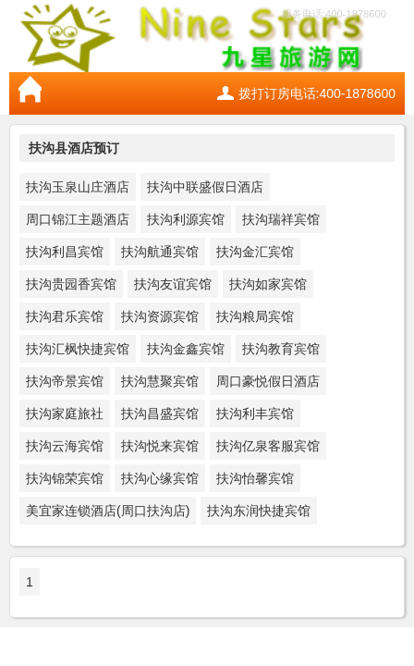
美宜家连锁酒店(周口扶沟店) (107, 510)
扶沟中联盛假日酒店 (205, 186)
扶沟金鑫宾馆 (186, 348)
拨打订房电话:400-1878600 (317, 93)
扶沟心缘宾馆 (160, 478)
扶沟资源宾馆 (160, 316)
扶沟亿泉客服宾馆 (268, 445)
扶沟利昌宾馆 (65, 251)
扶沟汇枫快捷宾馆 (77, 348)
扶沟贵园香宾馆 (71, 284)
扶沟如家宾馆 (268, 284)
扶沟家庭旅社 (65, 413)
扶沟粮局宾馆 (255, 316)
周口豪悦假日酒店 (268, 381)
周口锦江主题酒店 (77, 219)
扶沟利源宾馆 (186, 219)
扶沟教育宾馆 (281, 348)
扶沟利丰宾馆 (255, 413)
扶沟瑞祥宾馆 (281, 219)
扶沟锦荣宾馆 (65, 478)
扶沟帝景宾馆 (65, 381)
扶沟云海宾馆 (65, 445)
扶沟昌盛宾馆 (160, 413)
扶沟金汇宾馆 (255, 251)
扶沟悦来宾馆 (160, 445)
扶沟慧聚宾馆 (160, 381)
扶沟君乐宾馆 (65, 316)
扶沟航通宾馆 (160, 251)
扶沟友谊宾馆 (173, 284)
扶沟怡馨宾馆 (255, 478)
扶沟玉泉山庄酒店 (77, 186)
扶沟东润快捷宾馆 (258, 510)
